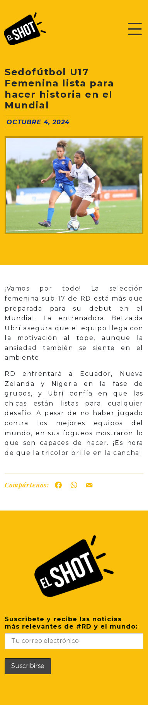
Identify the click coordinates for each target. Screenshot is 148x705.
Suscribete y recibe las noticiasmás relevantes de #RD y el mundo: (74, 632)
